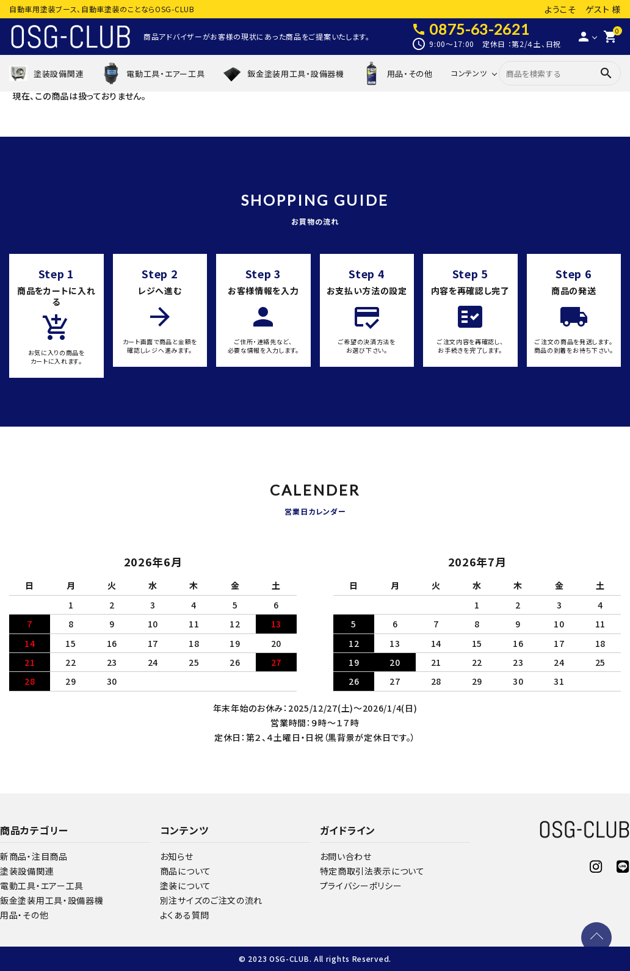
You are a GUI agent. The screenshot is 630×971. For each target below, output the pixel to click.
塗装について (185, 885)
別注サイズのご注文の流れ (211, 900)
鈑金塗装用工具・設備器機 (51, 900)
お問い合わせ (346, 856)
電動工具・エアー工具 (42, 885)
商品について (185, 871)
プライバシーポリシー (361, 885)
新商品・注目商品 (34, 856)
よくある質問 (184, 915)
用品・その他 (24, 915)
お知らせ (177, 856)
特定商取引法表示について (372, 871)
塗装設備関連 (27, 871)
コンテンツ (469, 73)
